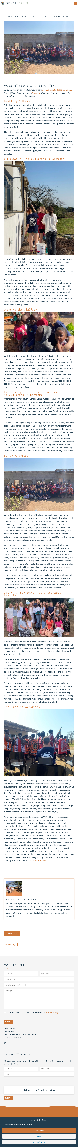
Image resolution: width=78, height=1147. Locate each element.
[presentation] (20, 1082)
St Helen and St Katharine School (57, 90)
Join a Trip (12, 933)
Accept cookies (39, 1130)
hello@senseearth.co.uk (12, 1037)
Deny (39, 1136)
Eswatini (36, 93)
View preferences (39, 1142)
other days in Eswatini (38, 860)
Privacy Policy (52, 1012)
